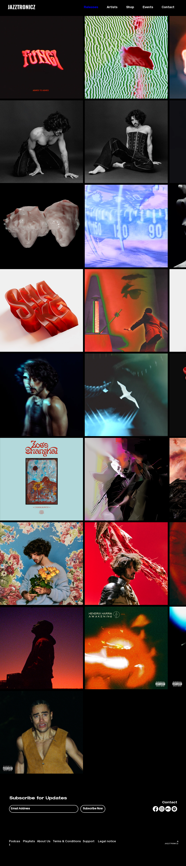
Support (88, 841)
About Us (43, 841)
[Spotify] (174, 809)
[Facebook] (155, 809)
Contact (169, 802)
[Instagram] (162, 809)
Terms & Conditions (67, 841)
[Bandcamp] (168, 809)
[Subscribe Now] (92, 809)
